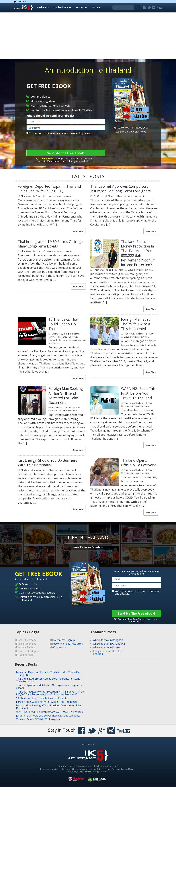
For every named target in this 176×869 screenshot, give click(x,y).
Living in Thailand (71, 333)
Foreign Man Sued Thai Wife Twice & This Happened (136, 324)
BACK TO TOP (88, 743)
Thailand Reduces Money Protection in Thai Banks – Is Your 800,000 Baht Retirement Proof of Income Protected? (138, 253)
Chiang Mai (57, 333)
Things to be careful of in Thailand (107, 652)
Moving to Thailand (57, 336)
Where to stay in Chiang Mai (109, 643)
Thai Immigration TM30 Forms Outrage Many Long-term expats (50, 244)
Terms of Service (128, 769)
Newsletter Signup (64, 640)
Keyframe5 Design (86, 766)
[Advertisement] (88, 35)
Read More (78, 231)
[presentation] (49, 142)
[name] (65, 128)
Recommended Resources (68, 643)
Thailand (43, 7)
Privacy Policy (111, 769)
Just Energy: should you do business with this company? (47, 462)
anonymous (39, 470)
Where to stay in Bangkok (108, 640)
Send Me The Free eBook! (65, 153)
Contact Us (59, 647)
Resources (81, 7)
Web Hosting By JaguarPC (107, 766)
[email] (65, 121)
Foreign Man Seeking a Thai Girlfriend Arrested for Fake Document (66, 395)
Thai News (26, 196)
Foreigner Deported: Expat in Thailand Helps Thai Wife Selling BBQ (49, 188)
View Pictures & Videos (88, 547)
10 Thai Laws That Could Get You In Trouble (63, 324)
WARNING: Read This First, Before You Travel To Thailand (138, 393)
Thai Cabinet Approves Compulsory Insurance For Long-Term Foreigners (120, 188)
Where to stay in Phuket (107, 647)
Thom (38, 196)
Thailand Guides (62, 7)
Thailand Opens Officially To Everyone (138, 462)
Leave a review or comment (58, 196)
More (96, 7)
